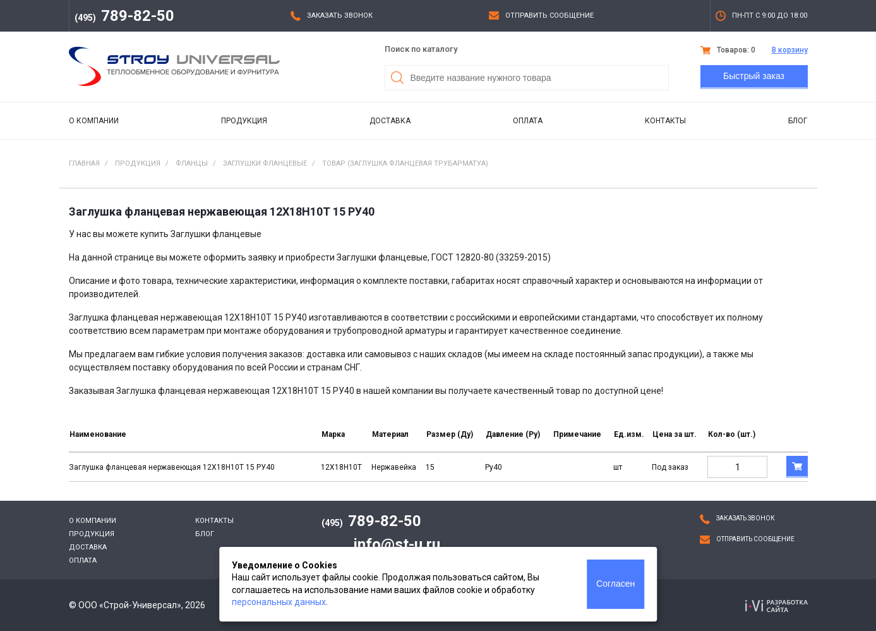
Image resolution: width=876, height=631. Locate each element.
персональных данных (279, 602)
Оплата (528, 120)
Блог (797, 120)
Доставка (390, 120)
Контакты (665, 120)
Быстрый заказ (753, 76)
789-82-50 (124, 16)
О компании (94, 120)
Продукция (244, 120)
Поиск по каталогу (421, 49)
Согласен (615, 584)
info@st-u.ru (397, 544)
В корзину (790, 50)
